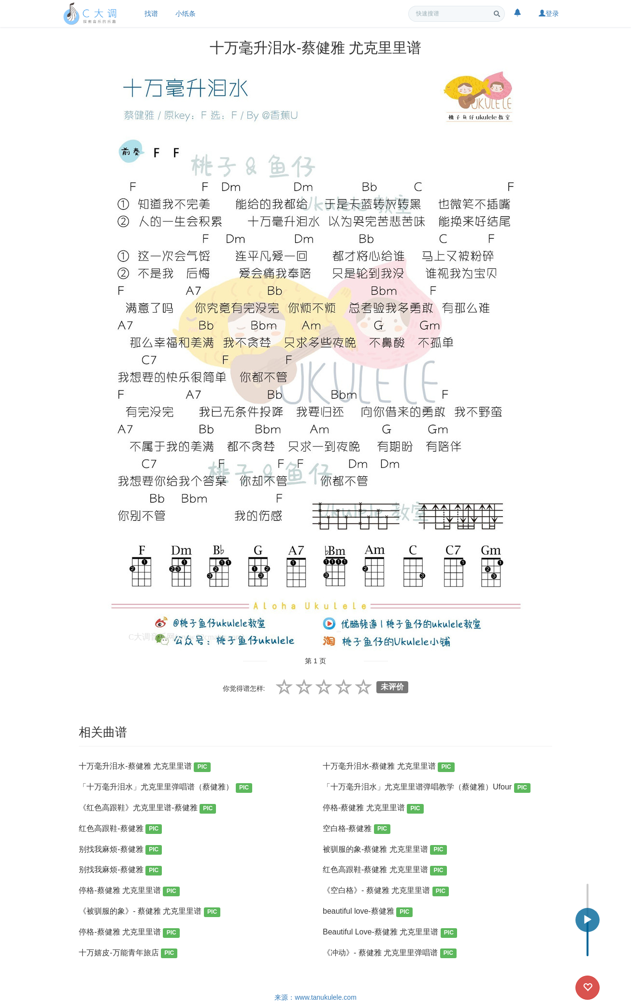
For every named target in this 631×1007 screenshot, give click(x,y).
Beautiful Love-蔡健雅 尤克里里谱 (390, 933)
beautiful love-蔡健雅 (368, 912)
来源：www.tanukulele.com (315, 997)
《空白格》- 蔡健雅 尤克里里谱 (386, 891)
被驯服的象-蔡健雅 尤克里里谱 (385, 850)
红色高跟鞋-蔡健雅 (120, 829)
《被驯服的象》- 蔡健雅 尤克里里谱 (149, 912)
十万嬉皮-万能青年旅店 (128, 954)
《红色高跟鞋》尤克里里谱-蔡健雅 (147, 808)
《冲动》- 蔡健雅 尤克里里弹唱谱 (390, 954)
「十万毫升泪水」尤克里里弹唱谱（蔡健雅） (165, 788)
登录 (549, 13)
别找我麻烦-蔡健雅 (120, 850)
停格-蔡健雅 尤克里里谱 (373, 808)
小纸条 (185, 13)
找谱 (151, 13)
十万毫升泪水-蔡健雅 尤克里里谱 (145, 767)
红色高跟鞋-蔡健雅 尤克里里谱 (385, 870)
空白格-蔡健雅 (356, 829)
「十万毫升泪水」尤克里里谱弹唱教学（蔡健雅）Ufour (427, 788)
